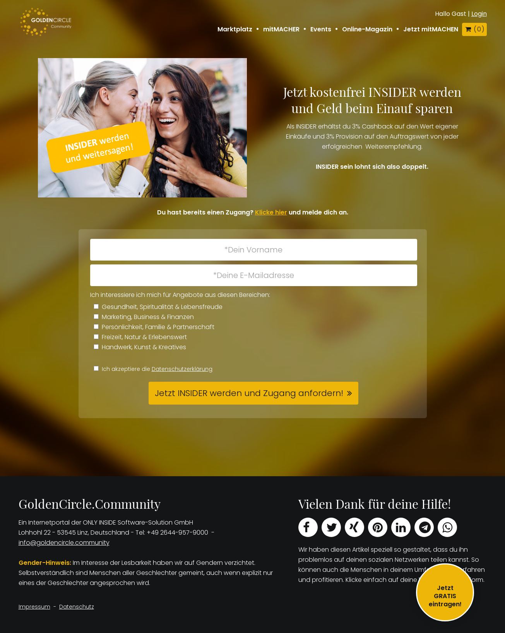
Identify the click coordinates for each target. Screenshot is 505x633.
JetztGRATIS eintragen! (445, 596)
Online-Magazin (367, 29)
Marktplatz (234, 29)
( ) (474, 29)
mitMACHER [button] (281, 29)
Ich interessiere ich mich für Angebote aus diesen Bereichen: (180, 294)
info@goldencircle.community (64, 542)
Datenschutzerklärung (182, 369)
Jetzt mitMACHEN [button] (430, 29)
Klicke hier (271, 212)
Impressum (34, 607)
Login (479, 13)
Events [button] (320, 29)
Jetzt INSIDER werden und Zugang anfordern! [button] (249, 393)
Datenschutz (76, 607)
